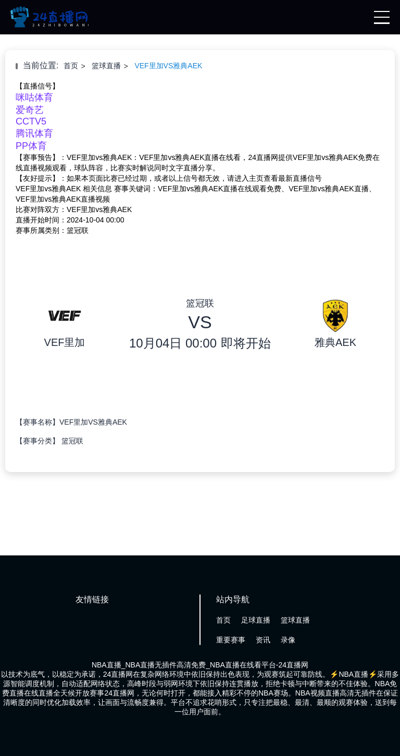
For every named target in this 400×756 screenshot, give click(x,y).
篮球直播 (106, 65)
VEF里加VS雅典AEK (168, 65)
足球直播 (255, 620)
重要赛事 (230, 640)
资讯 (263, 640)
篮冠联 (72, 441)
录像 (288, 640)
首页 (71, 65)
